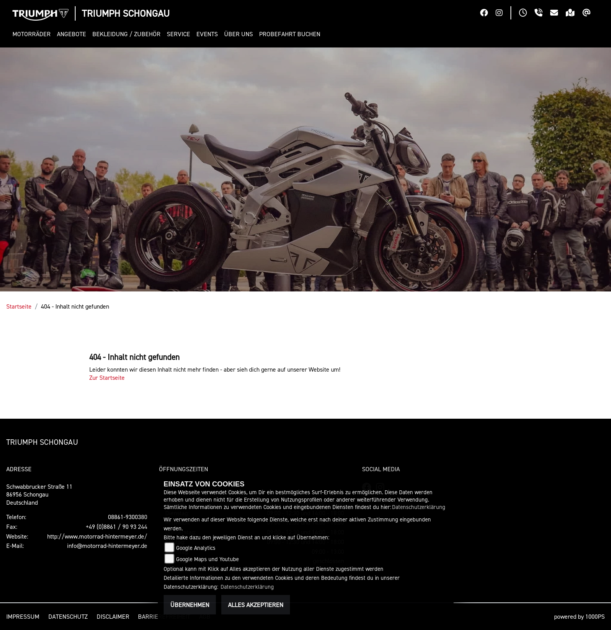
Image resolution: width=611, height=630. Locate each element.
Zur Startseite (107, 377)
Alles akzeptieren (255, 605)
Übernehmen (189, 605)
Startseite (19, 306)
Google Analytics (195, 547)
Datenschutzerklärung (418, 507)
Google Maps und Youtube (207, 559)
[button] (33, 34)
